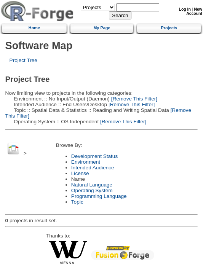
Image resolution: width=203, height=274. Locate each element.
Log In (185, 9)
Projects (169, 27)
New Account (194, 11)
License (80, 173)
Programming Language (99, 196)
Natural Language (91, 185)
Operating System (92, 190)
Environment (85, 162)
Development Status (94, 156)
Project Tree (23, 60)
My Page (101, 27)
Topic (77, 202)
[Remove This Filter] (133, 99)
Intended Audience (92, 167)
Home (34, 27)
